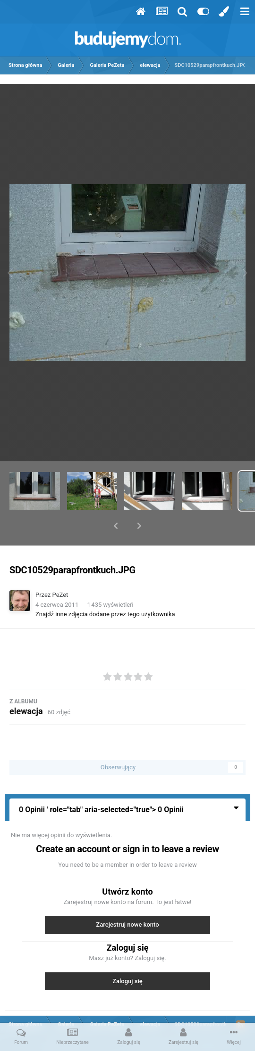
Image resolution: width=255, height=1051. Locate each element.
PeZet (60, 570)
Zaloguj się (127, 956)
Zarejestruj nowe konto (127, 900)
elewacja (26, 687)
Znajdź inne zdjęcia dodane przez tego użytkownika (105, 589)
